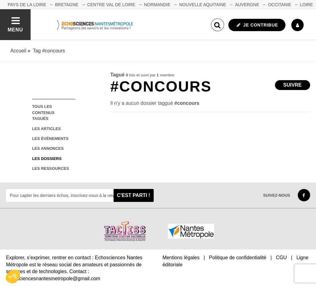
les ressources (50, 168)
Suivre (292, 85)
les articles (46, 128)
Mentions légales (180, 257)
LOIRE (306, 4)
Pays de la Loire (27, 4)
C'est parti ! (133, 195)
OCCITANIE (279, 4)
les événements (50, 138)
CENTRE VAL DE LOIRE (111, 4)
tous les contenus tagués (43, 112)
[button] (13, 276)
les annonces (48, 148)
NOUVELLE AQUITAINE (202, 4)
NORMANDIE (157, 4)
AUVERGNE (247, 4)
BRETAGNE (66, 4)
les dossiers (47, 158)
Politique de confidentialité (237, 257)
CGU (281, 257)
